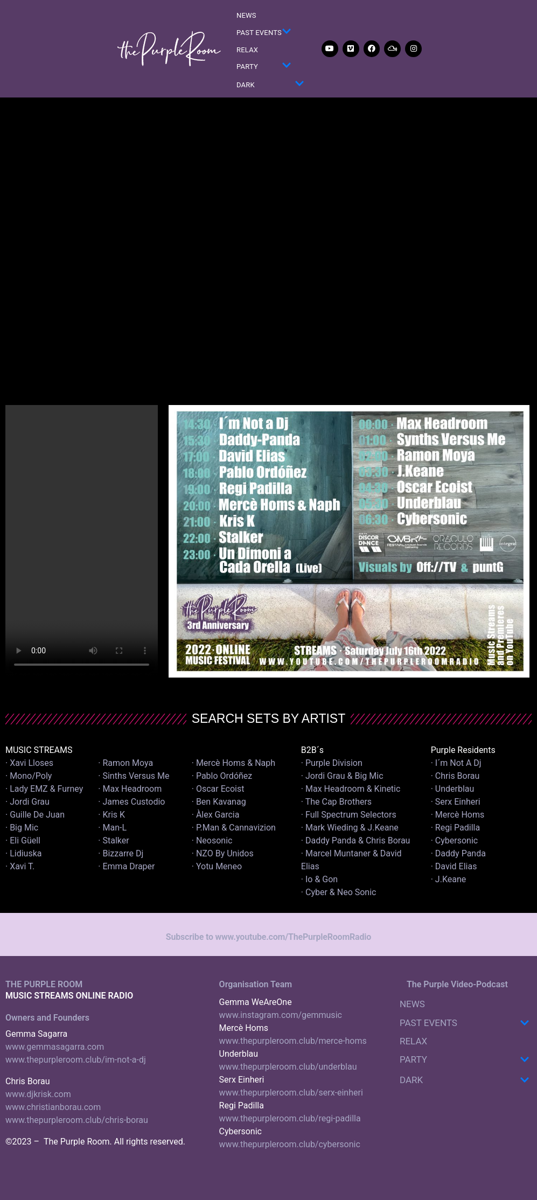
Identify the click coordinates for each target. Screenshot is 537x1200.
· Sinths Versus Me (133, 776)
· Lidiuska (23, 853)
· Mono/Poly (28, 776)
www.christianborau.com (53, 1107)
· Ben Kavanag (219, 802)
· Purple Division (331, 763)
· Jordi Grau (27, 802)
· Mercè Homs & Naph (233, 763)
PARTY (263, 67)
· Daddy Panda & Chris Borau (355, 840)
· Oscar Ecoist (218, 789)
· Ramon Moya (125, 763)
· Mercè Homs (458, 815)
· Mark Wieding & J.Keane (350, 827)
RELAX (247, 50)
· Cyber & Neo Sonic (338, 892)
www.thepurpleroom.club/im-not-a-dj (75, 1060)
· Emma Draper (126, 866)
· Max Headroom (130, 789)
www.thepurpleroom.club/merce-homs (293, 1041)
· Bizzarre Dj (120, 853)
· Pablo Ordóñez (222, 776)
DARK (270, 85)
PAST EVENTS (263, 33)
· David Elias (454, 866)
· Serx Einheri (455, 802)
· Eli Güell (22, 840)
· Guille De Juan (35, 815)
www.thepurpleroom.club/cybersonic (289, 1144)
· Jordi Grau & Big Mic (342, 776)
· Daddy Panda (458, 853)
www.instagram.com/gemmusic (280, 1015)
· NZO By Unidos (223, 853)
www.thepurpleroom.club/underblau (288, 1067)
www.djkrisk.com (38, 1094)
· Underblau (453, 789)
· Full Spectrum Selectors (348, 815)
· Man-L (112, 827)
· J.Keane (450, 879)
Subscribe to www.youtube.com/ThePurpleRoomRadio (268, 937)
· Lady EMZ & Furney (44, 789)
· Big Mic (21, 827)
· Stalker (113, 840)
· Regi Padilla (455, 827)
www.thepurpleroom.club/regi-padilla (290, 1118)
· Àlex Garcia (216, 815)
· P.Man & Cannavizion (234, 827)
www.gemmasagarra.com (54, 1047)
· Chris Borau (455, 776)
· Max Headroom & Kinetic (351, 789)
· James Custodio (131, 802)
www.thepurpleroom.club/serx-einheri (291, 1092)
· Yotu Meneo (217, 866)
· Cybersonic (454, 840)
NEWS (246, 15)
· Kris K (111, 815)
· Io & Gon (319, 879)
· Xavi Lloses (29, 763)
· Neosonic (212, 840)
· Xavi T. (19, 866)
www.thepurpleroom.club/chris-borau (76, 1120)
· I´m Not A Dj (456, 763)
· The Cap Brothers (336, 802)
